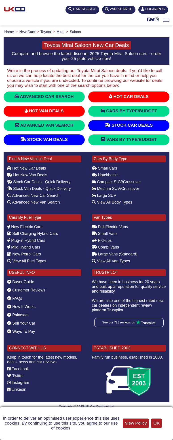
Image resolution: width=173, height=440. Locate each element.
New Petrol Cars (24, 254)
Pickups (102, 240)
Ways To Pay (21, 331)
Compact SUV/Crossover (116, 182)
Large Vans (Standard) (114, 254)
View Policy (136, 423)
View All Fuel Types (26, 261)
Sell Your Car (21, 323)
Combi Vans (105, 247)
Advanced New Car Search (33, 195)
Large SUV (104, 195)
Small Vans (105, 233)
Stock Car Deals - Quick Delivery (38, 182)
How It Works (21, 306)
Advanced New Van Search (33, 202)
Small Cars (104, 168)
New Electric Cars (24, 227)
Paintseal (17, 315)
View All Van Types (111, 261)
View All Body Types (112, 202)
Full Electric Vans (110, 227)
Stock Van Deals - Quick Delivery (39, 188)
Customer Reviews (26, 290)
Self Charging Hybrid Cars (32, 233)
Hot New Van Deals (27, 175)
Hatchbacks (105, 175)
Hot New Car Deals (26, 168)
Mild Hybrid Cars (23, 247)
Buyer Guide (20, 282)
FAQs (14, 298)
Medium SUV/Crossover (115, 188)
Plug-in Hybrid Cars (26, 240)
